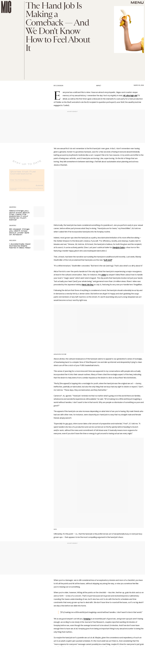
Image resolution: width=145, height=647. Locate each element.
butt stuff (108, 260)
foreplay (87, 619)
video (103, 275)
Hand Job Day (88, 285)
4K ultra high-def (130, 96)
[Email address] (26, 181)
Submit (39, 187)
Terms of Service (37, 189)
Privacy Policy (13, 190)
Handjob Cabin (118, 247)
